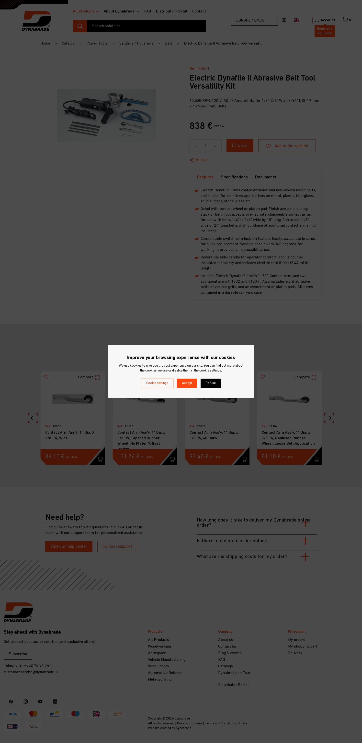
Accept (187, 383)
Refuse (211, 383)
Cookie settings (157, 383)
